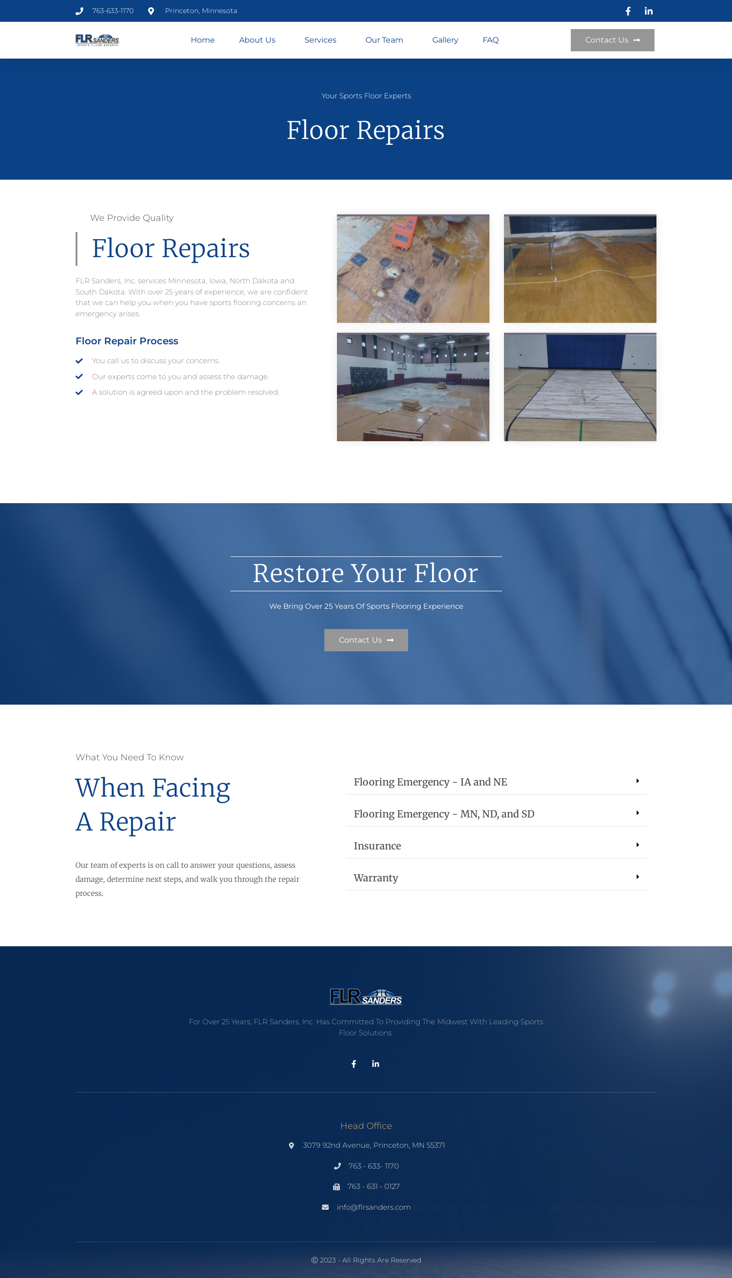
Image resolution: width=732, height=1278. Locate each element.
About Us (259, 40)
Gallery (445, 40)
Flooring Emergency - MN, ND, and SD (444, 814)
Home (203, 40)
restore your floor (366, 573)
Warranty (376, 878)
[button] (497, 782)
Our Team (387, 40)
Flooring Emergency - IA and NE (430, 782)
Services (323, 40)
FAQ (491, 40)
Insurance (377, 846)
